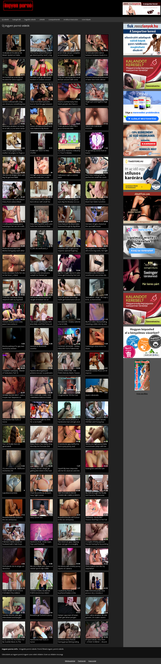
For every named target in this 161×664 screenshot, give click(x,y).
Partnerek (82, 661)
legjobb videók (30, 19)
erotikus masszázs (71, 19)
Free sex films (142, 394)
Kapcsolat (92, 661)
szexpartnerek (54, 19)
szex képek (86, 19)
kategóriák (17, 19)
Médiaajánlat (70, 661)
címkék (42, 19)
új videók (5, 19)
